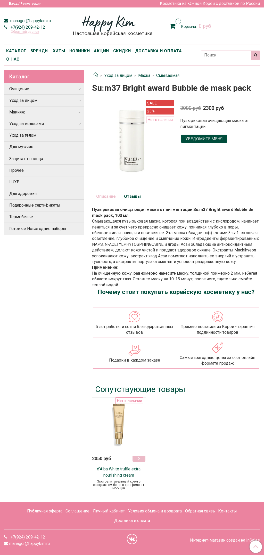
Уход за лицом (118, 75)
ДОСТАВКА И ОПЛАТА (158, 50)
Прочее (16, 170)
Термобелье (21, 216)
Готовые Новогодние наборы (37, 228)
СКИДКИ (122, 50)
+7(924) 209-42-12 (27, 27)
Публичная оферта (44, 511)
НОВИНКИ (79, 50)
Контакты (227, 511)
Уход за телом (22, 135)
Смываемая (167, 75)
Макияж (17, 112)
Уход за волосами (26, 123)
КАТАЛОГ (16, 50)
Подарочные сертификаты (34, 205)
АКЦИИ (101, 50)
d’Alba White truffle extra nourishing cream (119, 472)
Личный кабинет (109, 511)
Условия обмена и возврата (155, 511)
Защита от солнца (26, 158)
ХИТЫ (59, 50)
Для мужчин (21, 146)
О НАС (13, 59)
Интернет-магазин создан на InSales (225, 540)
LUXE (14, 181)
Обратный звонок (25, 32)
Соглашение (77, 511)
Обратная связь (200, 511)
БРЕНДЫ (39, 50)
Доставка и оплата (132, 520)
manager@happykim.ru (30, 20)
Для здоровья (23, 193)
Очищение (19, 88)
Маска (144, 75)
